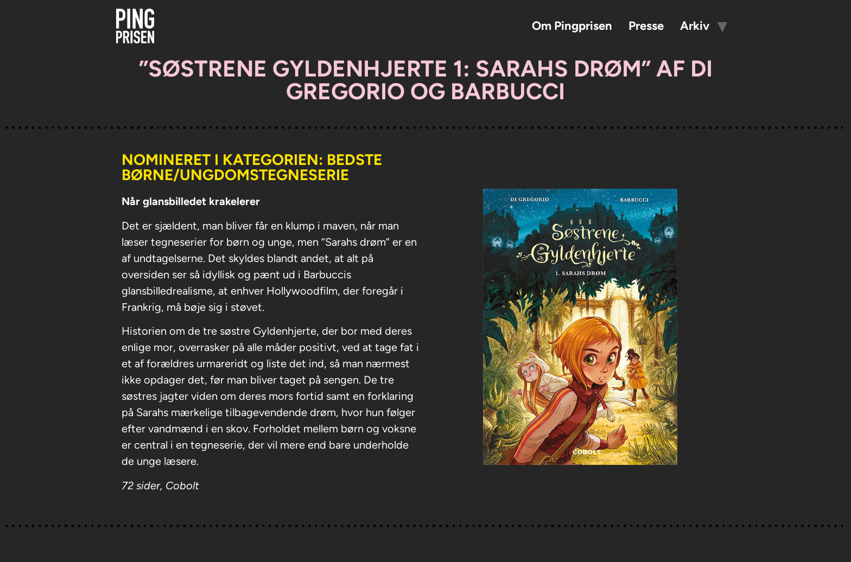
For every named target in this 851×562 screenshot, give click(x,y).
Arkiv (694, 25)
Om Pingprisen (572, 25)
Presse (646, 25)
